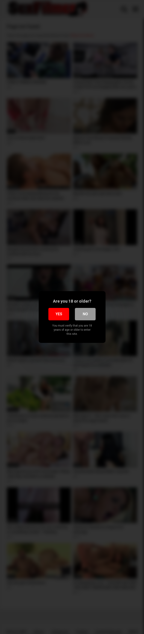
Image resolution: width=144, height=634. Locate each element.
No (85, 314)
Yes (59, 314)
